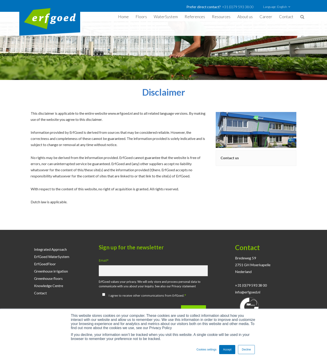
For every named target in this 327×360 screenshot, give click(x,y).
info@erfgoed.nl (247, 292)
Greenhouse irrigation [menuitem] (51, 271)
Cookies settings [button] (206, 349)
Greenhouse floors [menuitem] (48, 278)
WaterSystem (166, 16)
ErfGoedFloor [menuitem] (45, 264)
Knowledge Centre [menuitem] (48, 285)
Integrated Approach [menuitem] (50, 249)
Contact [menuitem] (40, 293)
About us (245, 16)
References (195, 16)
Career (266, 16)
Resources (221, 16)
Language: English (276, 7)
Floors (141, 16)
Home (123, 16)
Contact (286, 16)
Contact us (229, 158)
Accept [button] (227, 349)
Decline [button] (246, 349)
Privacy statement (184, 286)
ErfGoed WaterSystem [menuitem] (51, 256)
